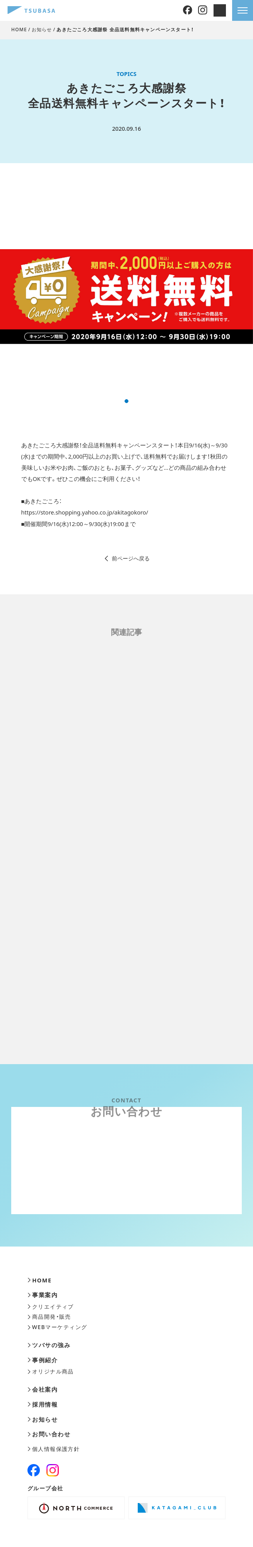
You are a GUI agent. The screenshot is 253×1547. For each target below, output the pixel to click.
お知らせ (42, 29)
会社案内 (42, 1389)
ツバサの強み (48, 1345)
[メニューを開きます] (242, 10)
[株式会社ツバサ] (31, 10)
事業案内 (42, 1295)
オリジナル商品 (50, 1371)
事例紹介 (42, 1360)
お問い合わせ (48, 1434)
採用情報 (42, 1404)
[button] (126, 401)
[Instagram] (202, 10)
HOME (19, 29)
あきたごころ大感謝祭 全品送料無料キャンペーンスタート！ (125, 29)
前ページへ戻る (127, 558)
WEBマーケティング (57, 1327)
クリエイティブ (50, 1306)
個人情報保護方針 (53, 1449)
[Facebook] (187, 10)
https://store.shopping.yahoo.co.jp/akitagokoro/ (84, 512)
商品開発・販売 (49, 1316)
